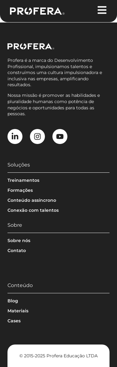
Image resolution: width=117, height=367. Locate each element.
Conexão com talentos (33, 210)
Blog (12, 301)
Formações (20, 190)
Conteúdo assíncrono (31, 200)
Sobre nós (18, 240)
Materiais (17, 311)
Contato (16, 250)
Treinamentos (23, 180)
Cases (14, 321)
